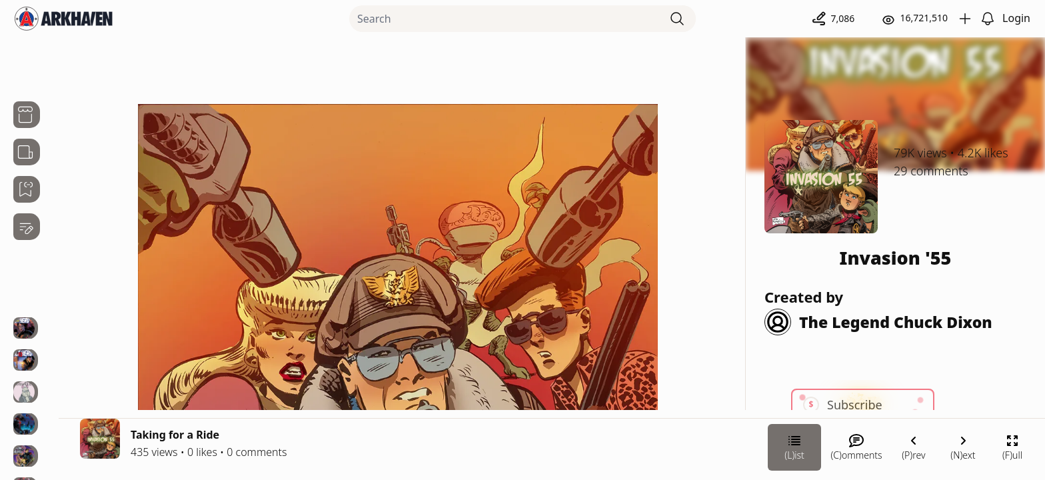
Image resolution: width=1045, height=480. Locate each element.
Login (1016, 18)
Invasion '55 (896, 257)
